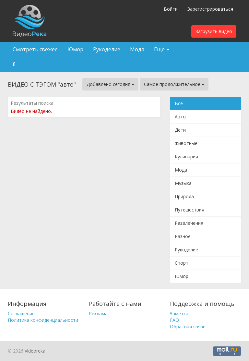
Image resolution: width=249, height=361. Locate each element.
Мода (137, 49)
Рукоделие (106, 49)
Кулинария (186, 156)
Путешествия (189, 210)
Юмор (75, 49)
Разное (183, 236)
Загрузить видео (214, 31)
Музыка (183, 183)
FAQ (174, 320)
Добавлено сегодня (110, 84)
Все (179, 103)
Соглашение (21, 313)
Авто (180, 117)
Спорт (181, 263)
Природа (184, 196)
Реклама (98, 313)
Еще (161, 49)
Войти (171, 9)
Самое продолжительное (174, 84)
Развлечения (189, 223)
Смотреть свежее (35, 49)
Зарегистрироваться (210, 9)
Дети (180, 130)
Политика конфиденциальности (43, 320)
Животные (186, 143)
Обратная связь (188, 326)
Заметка (179, 313)
